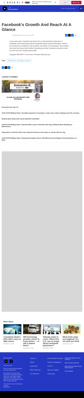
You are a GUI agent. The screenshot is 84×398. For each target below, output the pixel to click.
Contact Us (33, 358)
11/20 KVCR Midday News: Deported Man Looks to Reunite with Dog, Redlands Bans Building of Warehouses (37, 125)
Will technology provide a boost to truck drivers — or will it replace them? (31, 341)
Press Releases (69, 371)
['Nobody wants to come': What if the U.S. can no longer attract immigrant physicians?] (52, 329)
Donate (77, 2)
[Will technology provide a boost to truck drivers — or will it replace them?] (32, 329)
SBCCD (32, 362)
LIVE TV (65, 3)
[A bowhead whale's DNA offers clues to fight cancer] (12, 329)
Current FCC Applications (54, 362)
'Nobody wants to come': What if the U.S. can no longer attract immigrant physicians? (51, 341)
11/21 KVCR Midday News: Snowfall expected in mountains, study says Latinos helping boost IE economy (40, 113)
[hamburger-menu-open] (4, 2)
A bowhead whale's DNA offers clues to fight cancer (12, 339)
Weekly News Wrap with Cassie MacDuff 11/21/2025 (20, 119)
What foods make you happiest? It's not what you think (71, 339)
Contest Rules (34, 366)
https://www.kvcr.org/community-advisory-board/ (73, 367)
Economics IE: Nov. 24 (10, 107)
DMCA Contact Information (72, 363)
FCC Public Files (34, 373)
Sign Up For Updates (53, 370)
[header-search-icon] (55, 2)
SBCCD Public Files (35, 370)
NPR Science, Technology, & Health (19, 60)
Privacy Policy (51, 373)
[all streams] (81, 8)
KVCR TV (49, 366)
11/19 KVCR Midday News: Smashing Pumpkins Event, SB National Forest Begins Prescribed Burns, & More (39, 139)
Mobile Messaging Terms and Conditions (72, 358)
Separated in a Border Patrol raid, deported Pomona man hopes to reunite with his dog (33, 132)
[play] (4, 9)
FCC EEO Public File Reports (55, 358)
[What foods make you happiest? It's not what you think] (72, 329)
